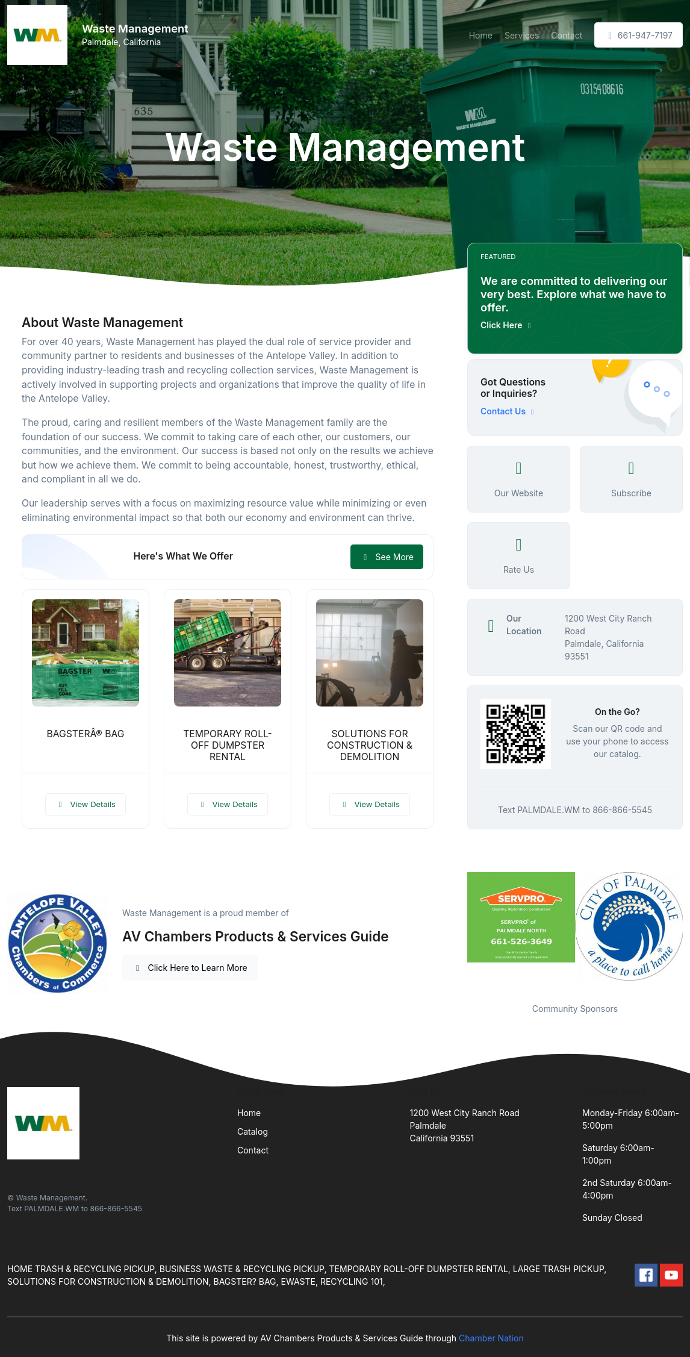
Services (522, 35)
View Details (85, 804)
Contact (566, 35)
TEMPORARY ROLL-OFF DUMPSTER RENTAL (227, 745)
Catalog (252, 1131)
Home (481, 35)
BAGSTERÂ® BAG (85, 734)
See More (387, 557)
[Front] (39, 35)
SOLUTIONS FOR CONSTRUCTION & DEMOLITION (369, 745)
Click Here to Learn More (189, 967)
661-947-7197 (639, 35)
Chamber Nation (491, 1338)
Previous (458, 930)
